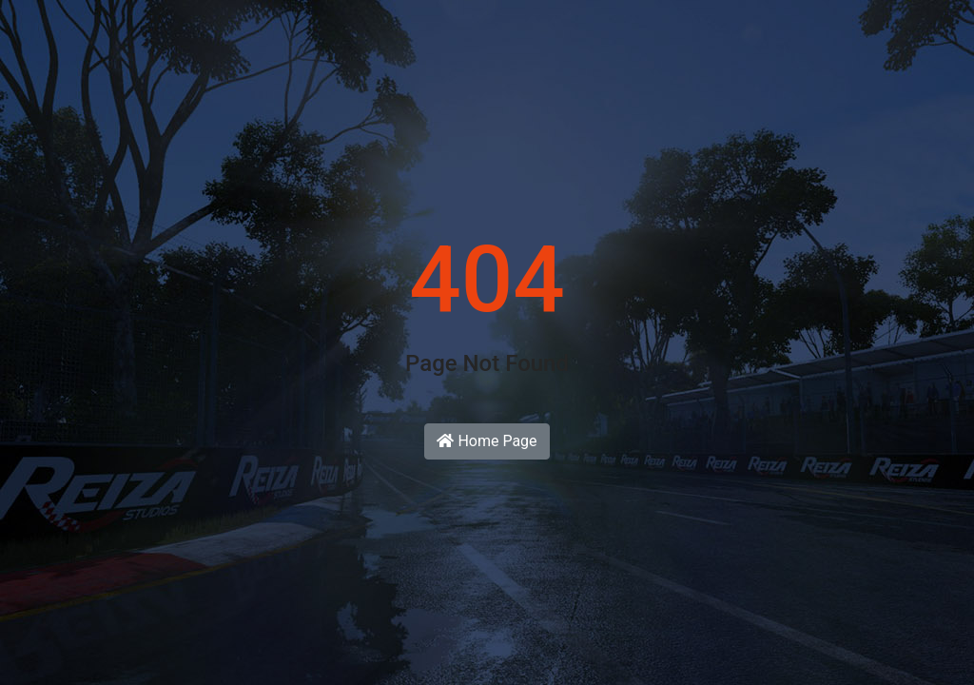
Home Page (486, 441)
